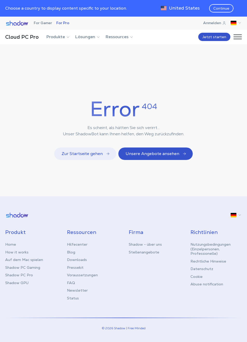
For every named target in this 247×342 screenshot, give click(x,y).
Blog (71, 252)
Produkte (58, 36)
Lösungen (87, 36)
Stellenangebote (144, 252)
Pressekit (75, 267)
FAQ (71, 282)
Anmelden (214, 23)
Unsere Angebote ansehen (156, 153)
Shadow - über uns (145, 244)
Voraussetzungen (82, 275)
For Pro (62, 23)
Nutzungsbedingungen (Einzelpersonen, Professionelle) (210, 249)
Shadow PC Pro (19, 275)
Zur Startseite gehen (85, 153)
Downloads (77, 259)
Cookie (196, 276)
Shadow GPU (17, 282)
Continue (221, 8)
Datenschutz (201, 268)
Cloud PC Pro (22, 36)
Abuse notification (206, 284)
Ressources (120, 36)
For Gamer (43, 23)
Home (10, 244)
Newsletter (77, 290)
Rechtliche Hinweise (208, 261)
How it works (17, 252)
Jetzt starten (214, 37)
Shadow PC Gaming (22, 267)
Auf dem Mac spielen (24, 259)
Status (73, 298)
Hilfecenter (77, 244)
